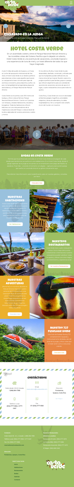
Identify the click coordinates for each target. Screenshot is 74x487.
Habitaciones (18, 467)
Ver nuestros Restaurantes (59, 266)
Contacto (17, 479)
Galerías (17, 476)
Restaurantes (18, 470)
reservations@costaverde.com (14, 445)
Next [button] (68, 26)
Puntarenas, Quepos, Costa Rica (14, 455)
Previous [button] (5, 26)
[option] (37, 24)
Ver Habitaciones (15, 224)
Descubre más (37, 183)
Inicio (16, 464)
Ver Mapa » (59, 399)
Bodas (16, 473)
